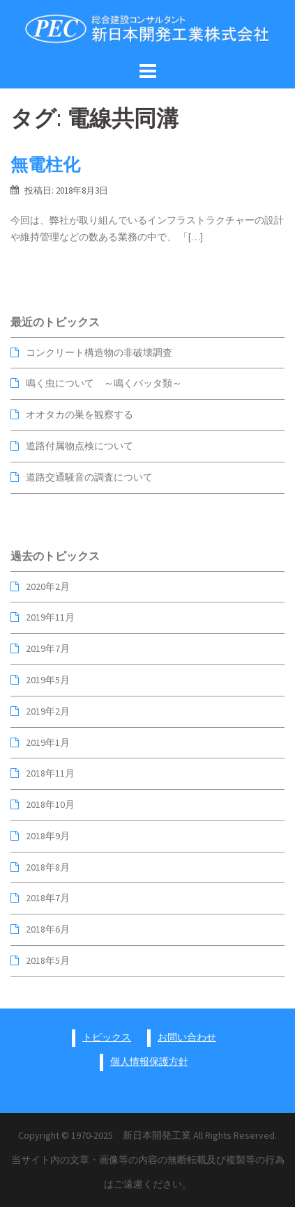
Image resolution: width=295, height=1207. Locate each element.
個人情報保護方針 (149, 1061)
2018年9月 (48, 836)
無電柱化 (45, 164)
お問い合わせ (187, 1037)
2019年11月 (50, 617)
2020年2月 (48, 586)
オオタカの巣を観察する (79, 414)
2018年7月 (48, 897)
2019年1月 (48, 742)
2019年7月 (48, 648)
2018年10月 (50, 804)
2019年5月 (48, 679)
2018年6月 (48, 929)
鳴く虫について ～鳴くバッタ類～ (104, 383)
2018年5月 (48, 960)
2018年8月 (48, 867)
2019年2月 (48, 711)
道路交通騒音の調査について (89, 477)
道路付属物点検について (79, 445)
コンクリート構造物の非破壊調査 (99, 352)
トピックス (106, 1037)
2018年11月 (50, 773)
